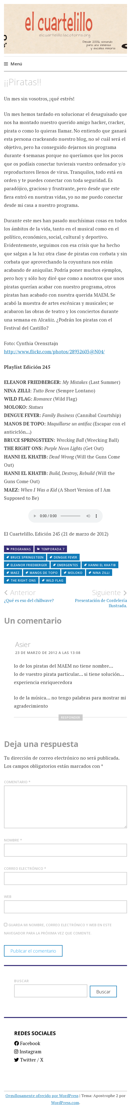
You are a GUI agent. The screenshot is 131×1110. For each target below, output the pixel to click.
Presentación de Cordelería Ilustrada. (96, 598)
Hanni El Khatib (102, 565)
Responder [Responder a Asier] (70, 717)
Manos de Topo (44, 573)
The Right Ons (23, 580)
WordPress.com (65, 1102)
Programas (21, 549)
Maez (15, 573)
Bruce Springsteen (27, 557)
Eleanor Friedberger (29, 565)
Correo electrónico (25, 868)
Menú (16, 64)
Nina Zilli (101, 573)
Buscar (21, 980)
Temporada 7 (53, 549)
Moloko (75, 573)
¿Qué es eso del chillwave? (35, 595)
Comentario (17, 782)
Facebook (27, 1043)
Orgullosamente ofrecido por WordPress (41, 1095)
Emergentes (67, 565)
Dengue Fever (65, 557)
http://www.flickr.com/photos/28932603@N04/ (54, 351)
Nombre (13, 840)
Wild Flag (55, 580)
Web (7, 896)
